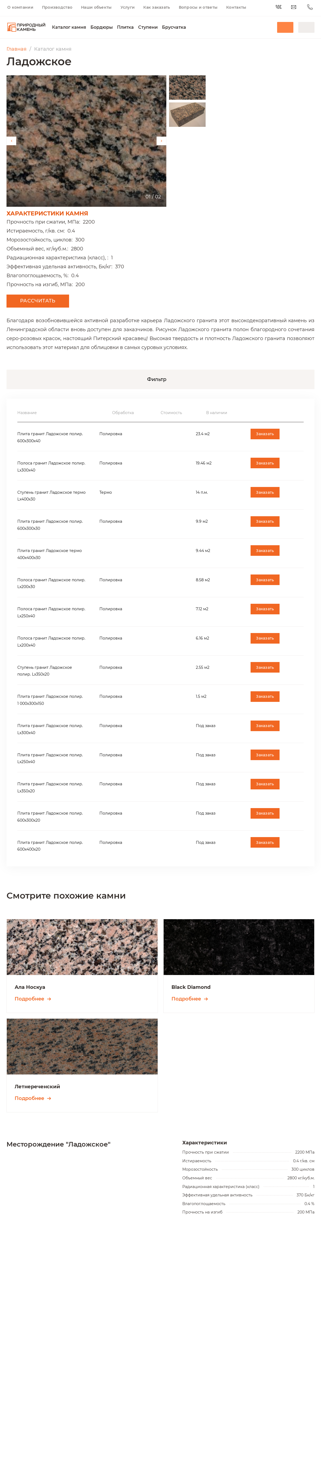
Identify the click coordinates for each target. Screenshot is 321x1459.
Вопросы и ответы (198, 7)
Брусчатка (174, 27)
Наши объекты (96, 7)
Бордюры (101, 27)
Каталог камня (69, 27)
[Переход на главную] (26, 27)
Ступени (148, 27)
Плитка (125, 27)
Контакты (236, 7)
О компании (20, 7)
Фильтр (156, 379)
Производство (57, 7)
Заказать (265, 433)
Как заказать (156, 7)
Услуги (128, 7)
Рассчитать (38, 301)
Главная (17, 49)
